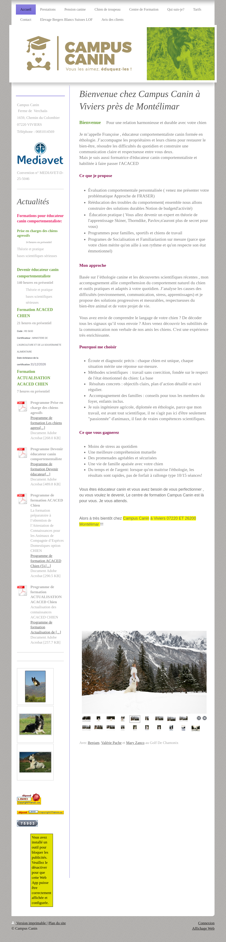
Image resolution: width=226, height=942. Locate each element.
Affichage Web (203, 928)
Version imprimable (29, 923)
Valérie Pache (111, 743)
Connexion (206, 923)
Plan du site (57, 923)
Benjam (94, 743)
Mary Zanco (135, 743)
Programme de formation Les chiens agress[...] (46, 423)
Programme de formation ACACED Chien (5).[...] (45, 561)
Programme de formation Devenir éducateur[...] (44, 469)
